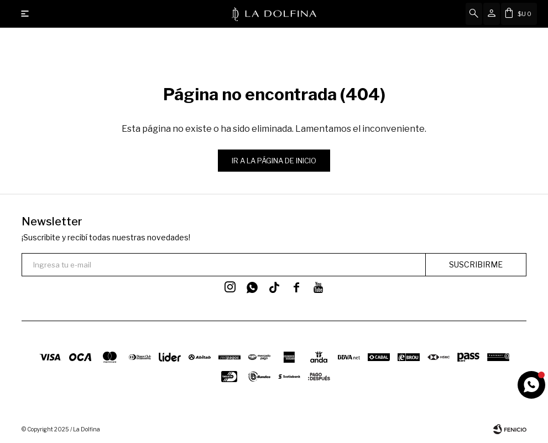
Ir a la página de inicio (274, 160)
